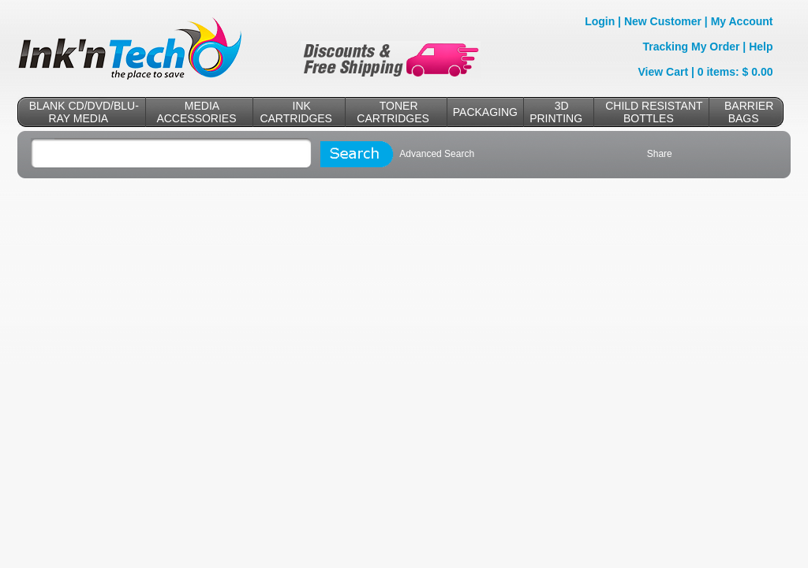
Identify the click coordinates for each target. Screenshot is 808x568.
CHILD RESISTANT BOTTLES (653, 112)
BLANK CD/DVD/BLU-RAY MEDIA (84, 112)
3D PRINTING (555, 112)
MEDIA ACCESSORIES (196, 112)
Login (600, 21)
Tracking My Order (691, 46)
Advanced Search (436, 153)
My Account (742, 21)
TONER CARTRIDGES (393, 112)
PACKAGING (485, 112)
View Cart (663, 71)
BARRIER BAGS (748, 112)
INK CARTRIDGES (296, 112)
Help (760, 46)
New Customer (662, 21)
